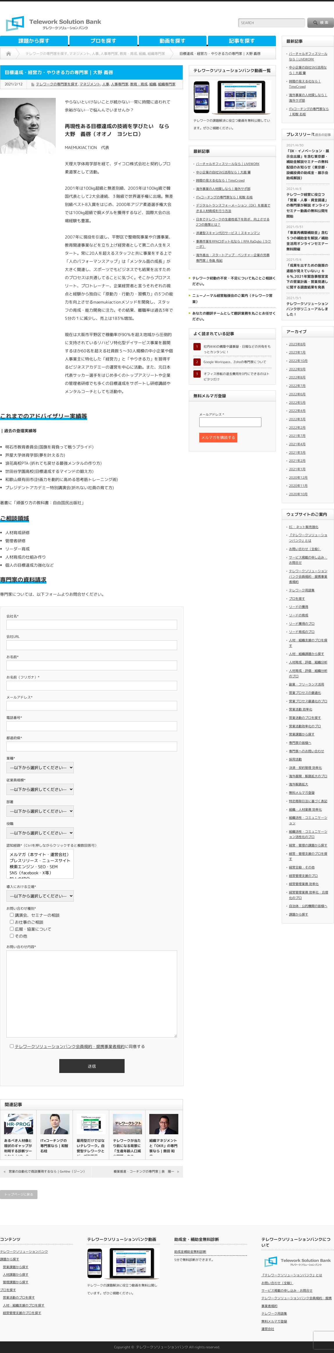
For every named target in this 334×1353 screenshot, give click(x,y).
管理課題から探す (15, 1282)
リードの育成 (298, 615)
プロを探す (103, 40)
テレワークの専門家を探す (57, 84)
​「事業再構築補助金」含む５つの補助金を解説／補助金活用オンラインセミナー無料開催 (307, 240)
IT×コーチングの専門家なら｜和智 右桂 (54, 1145)
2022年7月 (297, 385)
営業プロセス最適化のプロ (308, 701)
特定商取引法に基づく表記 (308, 801)
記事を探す (242, 40)
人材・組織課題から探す (306, 654)
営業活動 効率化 (300, 709)
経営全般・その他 (302, 867)
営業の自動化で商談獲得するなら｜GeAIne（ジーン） (47, 1171)
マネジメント (90, 84)
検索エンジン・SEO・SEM (40, 867)
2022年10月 (298, 360)
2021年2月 (297, 460)
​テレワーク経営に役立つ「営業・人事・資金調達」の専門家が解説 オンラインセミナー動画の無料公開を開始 (307, 205)
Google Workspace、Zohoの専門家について (235, 362)
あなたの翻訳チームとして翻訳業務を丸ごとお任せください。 (234, 316)
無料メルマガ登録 (302, 792)
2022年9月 (297, 369)
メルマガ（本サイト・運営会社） (40, 855)
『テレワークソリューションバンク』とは (291, 1275)
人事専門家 (119, 84)
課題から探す (34, 40)
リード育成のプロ (302, 631)
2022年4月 (297, 410)
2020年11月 (298, 485)
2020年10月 (298, 494)
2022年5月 (297, 402)
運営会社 (267, 1329)
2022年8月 (297, 377)
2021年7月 (297, 435)
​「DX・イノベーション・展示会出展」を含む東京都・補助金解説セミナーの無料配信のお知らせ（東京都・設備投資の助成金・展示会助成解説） (307, 164)
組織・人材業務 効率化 (305, 809)
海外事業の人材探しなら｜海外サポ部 (223, 188)
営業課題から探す (302, 734)
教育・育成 (139, 84)
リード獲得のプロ (302, 623)
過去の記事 (323, 134)
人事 (105, 84)
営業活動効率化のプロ (305, 726)
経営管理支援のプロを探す (22, 1313)
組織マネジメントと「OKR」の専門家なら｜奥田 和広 (163, 1148)
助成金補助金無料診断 (190, 1251)
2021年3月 (297, 452)
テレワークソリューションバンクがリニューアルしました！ (307, 309)
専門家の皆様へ (300, 742)
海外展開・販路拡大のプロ (308, 776)
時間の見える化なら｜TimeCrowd (220, 180)
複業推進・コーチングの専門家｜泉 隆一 (144, 1171)
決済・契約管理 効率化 (305, 767)
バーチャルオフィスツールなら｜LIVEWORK (227, 164)
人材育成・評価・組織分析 (308, 662)
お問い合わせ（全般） (305, 549)
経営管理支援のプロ (303, 875)
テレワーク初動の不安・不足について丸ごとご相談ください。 (234, 281)
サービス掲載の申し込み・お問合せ (287, 1290)
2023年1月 (297, 352)
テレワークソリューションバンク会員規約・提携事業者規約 (70, 1046)
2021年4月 (297, 444)
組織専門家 (166, 84)
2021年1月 (297, 469)
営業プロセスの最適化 (305, 692)
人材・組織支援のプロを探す (23, 1305)
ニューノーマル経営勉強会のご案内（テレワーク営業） (232, 298)
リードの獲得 (298, 606)
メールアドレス (211, 414)
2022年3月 (297, 419)
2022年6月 (297, 394)
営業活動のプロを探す (305, 717)
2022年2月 (297, 427)
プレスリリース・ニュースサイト (40, 861)
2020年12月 (298, 477)
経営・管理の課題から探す (308, 845)
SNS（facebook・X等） (40, 873)
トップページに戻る (18, 1194)
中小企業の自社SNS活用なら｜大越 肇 (223, 172)
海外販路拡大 (298, 784)
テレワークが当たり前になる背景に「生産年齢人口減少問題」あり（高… (127, 1151)
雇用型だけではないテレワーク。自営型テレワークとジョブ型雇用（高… (91, 1151)
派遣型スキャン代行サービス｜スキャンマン (228, 233)
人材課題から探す (15, 1274)
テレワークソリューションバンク (24, 1251)
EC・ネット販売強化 (303, 527)
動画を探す (172, 40)
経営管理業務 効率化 (304, 884)
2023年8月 (297, 344)
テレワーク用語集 (302, 590)
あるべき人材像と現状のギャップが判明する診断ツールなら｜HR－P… (18, 1148)
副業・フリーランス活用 (306, 684)
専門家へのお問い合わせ (306, 751)
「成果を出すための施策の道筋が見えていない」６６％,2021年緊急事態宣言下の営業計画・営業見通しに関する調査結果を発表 (307, 276)
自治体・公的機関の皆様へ (308, 906)
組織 (152, 84)
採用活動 (295, 759)
